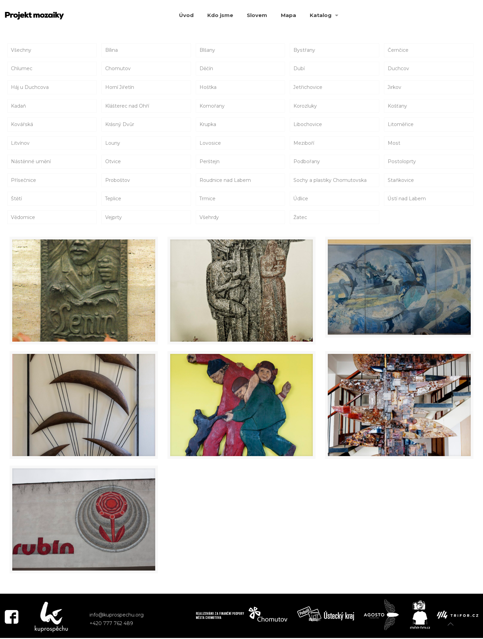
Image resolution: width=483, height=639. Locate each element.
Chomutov (118, 69)
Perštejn (209, 162)
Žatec (300, 218)
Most (394, 143)
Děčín (206, 69)
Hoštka (207, 87)
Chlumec (21, 69)
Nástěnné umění (30, 162)
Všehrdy (209, 218)
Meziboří (303, 143)
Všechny (21, 50)
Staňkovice (401, 181)
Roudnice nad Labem (225, 181)
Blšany (207, 50)
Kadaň (18, 106)
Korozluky (305, 106)
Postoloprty (402, 162)
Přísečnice (23, 181)
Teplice (113, 200)
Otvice (113, 162)
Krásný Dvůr (119, 125)
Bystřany (304, 50)
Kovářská (22, 125)
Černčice (398, 50)
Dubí (299, 69)
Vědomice (23, 218)
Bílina (111, 50)
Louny (112, 143)
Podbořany (306, 162)
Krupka (207, 125)
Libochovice (307, 125)
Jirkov (394, 87)
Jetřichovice (307, 87)
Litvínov (20, 143)
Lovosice (210, 143)
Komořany (212, 106)
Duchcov (398, 69)
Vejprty (113, 218)
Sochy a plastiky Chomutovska (329, 181)
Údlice (300, 200)
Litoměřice (401, 125)
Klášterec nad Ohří (127, 106)
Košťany (397, 106)
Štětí (16, 200)
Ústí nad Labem (406, 200)
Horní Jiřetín (119, 87)
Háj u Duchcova (30, 87)
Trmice (207, 200)
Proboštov (117, 181)
